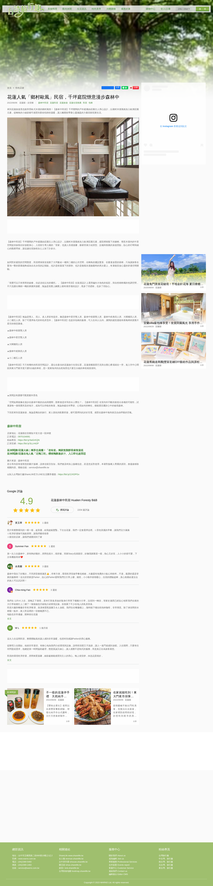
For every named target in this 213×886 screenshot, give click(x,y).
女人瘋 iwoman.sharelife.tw (71, 858)
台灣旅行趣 (164, 855)
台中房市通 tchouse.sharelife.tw (73, 862)
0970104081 (24, 436)
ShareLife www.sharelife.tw (71, 855)
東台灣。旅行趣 (166, 868)
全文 (9, 618)
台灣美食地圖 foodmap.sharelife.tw (74, 871)
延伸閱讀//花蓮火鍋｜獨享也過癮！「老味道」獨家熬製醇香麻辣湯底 (45, 450)
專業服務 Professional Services (123, 862)
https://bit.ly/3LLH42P (28, 443)
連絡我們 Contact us (118, 871)
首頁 (9, 88)
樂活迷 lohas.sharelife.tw (70, 865)
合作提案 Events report (119, 865)
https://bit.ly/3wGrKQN (29, 440)
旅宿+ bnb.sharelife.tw (69, 868)
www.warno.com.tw (27, 858)
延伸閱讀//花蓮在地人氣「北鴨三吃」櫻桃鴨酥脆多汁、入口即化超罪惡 (46, 453)
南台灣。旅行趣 (166, 862)
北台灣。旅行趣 (166, 865)
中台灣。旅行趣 (166, 858)
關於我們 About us (117, 855)
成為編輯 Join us (116, 858)
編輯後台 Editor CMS (118, 874)
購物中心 (150, 8)
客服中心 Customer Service (121, 868)
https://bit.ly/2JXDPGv (68, 474)
